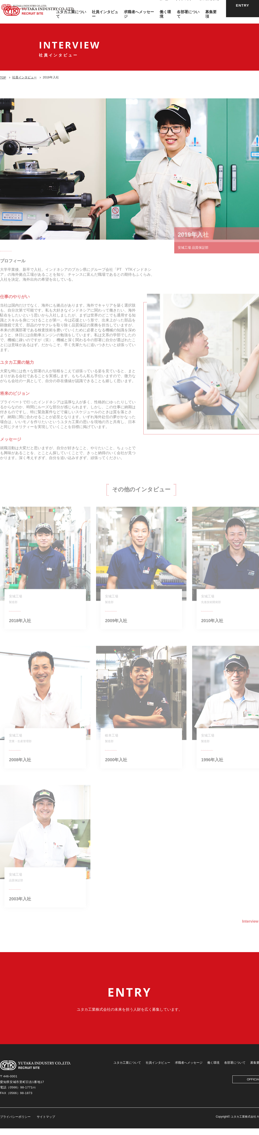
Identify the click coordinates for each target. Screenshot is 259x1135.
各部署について (235, 1069)
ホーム (164, 5)
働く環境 (213, 1069)
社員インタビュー (24, 77)
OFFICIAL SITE (209, 5)
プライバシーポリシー (15, 1123)
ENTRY (242, 12)
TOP (3, 77)
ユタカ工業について (127, 1069)
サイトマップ (183, 5)
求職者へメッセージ (188, 1069)
